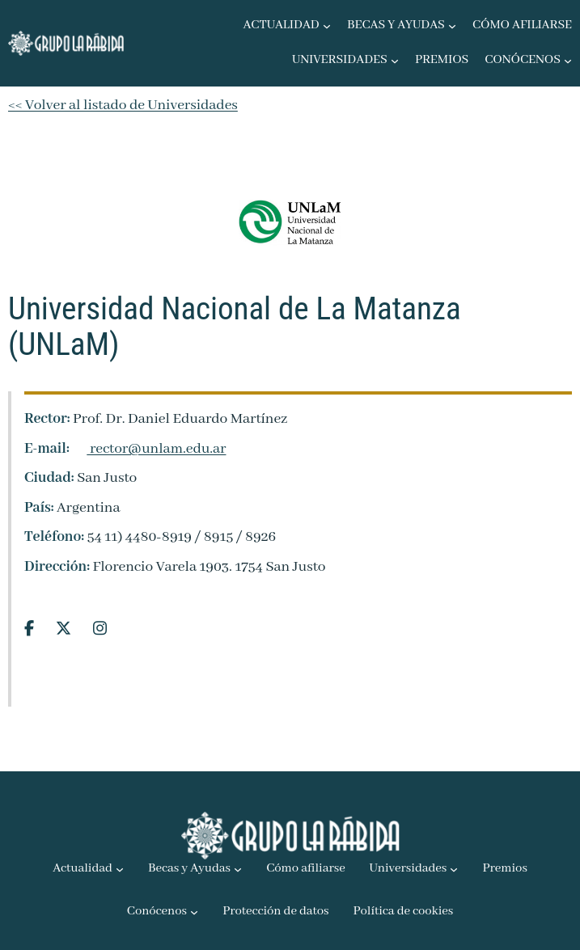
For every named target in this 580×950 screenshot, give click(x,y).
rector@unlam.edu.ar (149, 449)
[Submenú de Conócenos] (568, 61)
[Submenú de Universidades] (395, 61)
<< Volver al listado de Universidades (123, 105)
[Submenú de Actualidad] (327, 26)
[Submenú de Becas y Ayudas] (452, 26)
